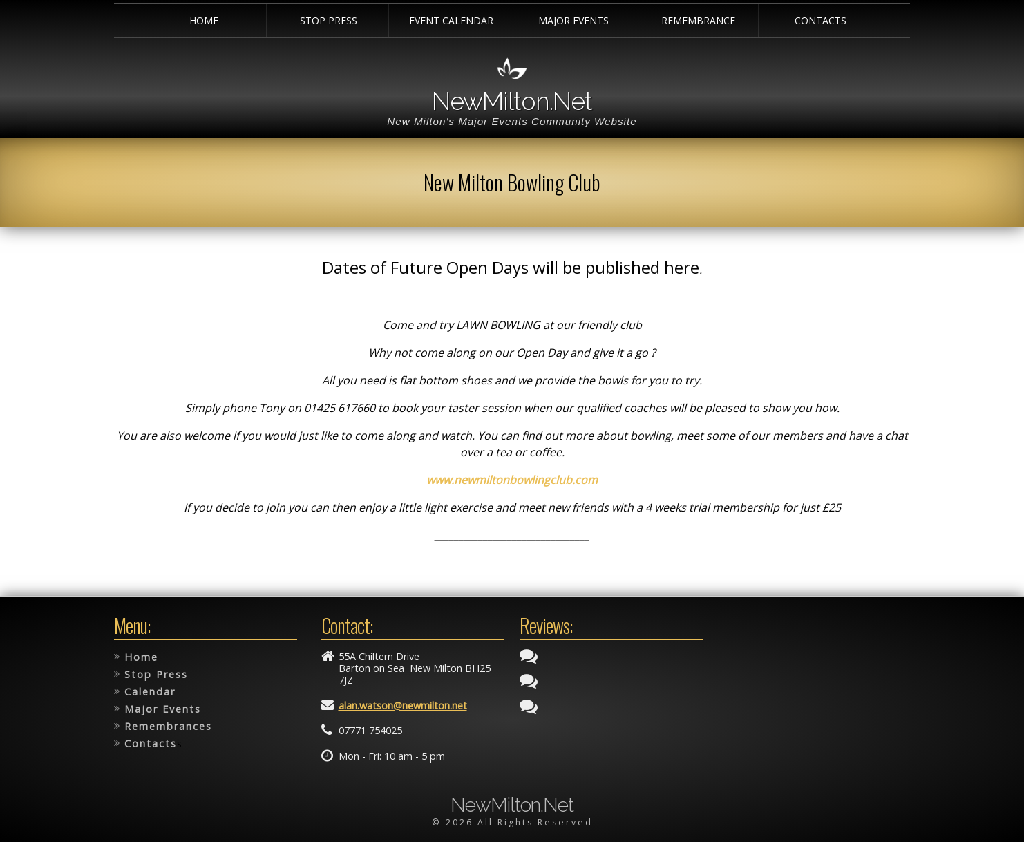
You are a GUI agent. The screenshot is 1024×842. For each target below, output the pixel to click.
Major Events (573, 20)
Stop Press (328, 20)
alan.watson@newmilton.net (403, 705)
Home (203, 20)
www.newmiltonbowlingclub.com (512, 479)
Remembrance (698, 20)
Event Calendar (451, 20)
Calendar (150, 691)
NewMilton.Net (512, 100)
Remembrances (168, 726)
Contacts (820, 20)
